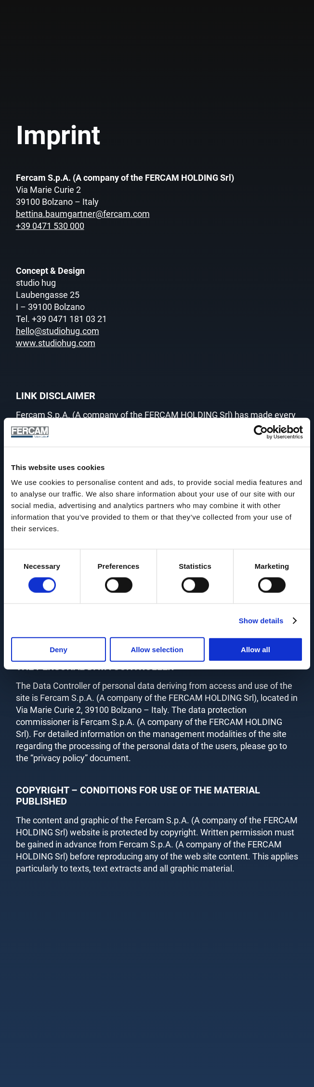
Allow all (255, 649)
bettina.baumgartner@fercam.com (83, 214)
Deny (58, 649)
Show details (261, 620)
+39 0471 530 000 (50, 226)
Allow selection (157, 649)
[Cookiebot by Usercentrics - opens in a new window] (261, 432)
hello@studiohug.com (57, 331)
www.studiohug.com (55, 343)
